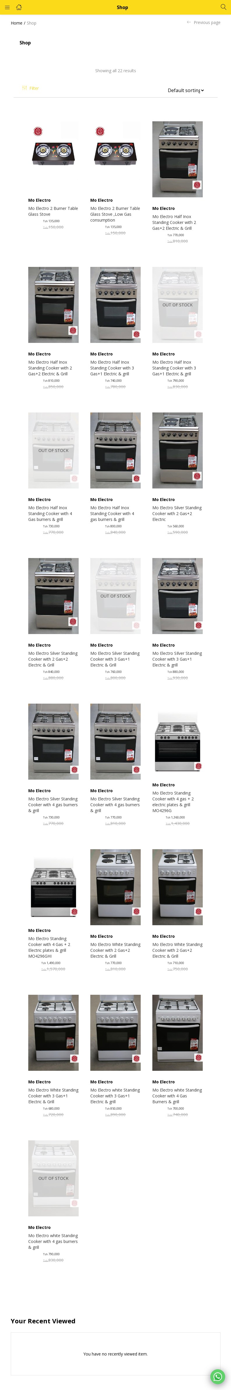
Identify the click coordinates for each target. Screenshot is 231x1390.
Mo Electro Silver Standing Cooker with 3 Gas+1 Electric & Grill (115, 659)
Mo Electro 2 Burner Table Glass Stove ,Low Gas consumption (115, 214)
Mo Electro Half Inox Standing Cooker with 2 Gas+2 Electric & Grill (174, 222)
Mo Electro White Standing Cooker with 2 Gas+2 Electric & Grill (115, 950)
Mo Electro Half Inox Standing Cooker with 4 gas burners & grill (112, 513)
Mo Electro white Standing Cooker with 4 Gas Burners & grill (177, 1095)
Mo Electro (39, 200)
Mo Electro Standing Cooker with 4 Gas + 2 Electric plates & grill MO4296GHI (49, 947)
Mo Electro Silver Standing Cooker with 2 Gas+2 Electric (177, 513)
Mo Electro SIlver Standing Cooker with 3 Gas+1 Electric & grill (177, 659)
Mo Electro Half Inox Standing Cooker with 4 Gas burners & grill (50, 513)
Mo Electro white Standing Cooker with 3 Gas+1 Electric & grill (115, 1095)
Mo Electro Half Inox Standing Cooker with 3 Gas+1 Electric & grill (112, 368)
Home (16, 23)
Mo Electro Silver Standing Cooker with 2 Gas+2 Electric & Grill (52, 659)
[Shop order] (183, 90)
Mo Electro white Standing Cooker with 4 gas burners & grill (53, 1241)
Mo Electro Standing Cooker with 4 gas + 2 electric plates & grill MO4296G (173, 801)
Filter (30, 88)
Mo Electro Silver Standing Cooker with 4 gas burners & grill (53, 804)
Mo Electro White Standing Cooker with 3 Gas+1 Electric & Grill (53, 1095)
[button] (185, 88)
